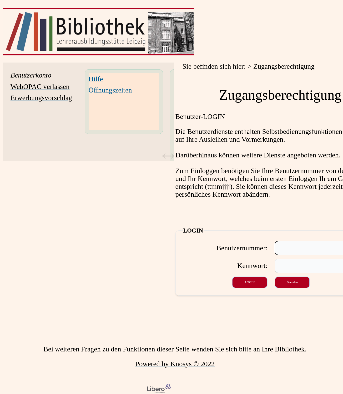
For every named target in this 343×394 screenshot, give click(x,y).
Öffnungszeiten (110, 90)
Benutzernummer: (242, 248)
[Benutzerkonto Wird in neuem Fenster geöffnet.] (30, 75)
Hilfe (96, 79)
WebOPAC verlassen (40, 86)
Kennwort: (252, 265)
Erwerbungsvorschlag (41, 98)
